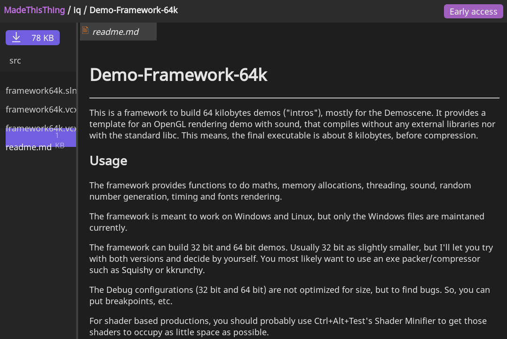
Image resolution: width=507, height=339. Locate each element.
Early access (474, 11)
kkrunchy (184, 269)
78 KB (32, 37)
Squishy (137, 269)
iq (77, 10)
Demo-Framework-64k (133, 10)
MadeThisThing (34, 10)
